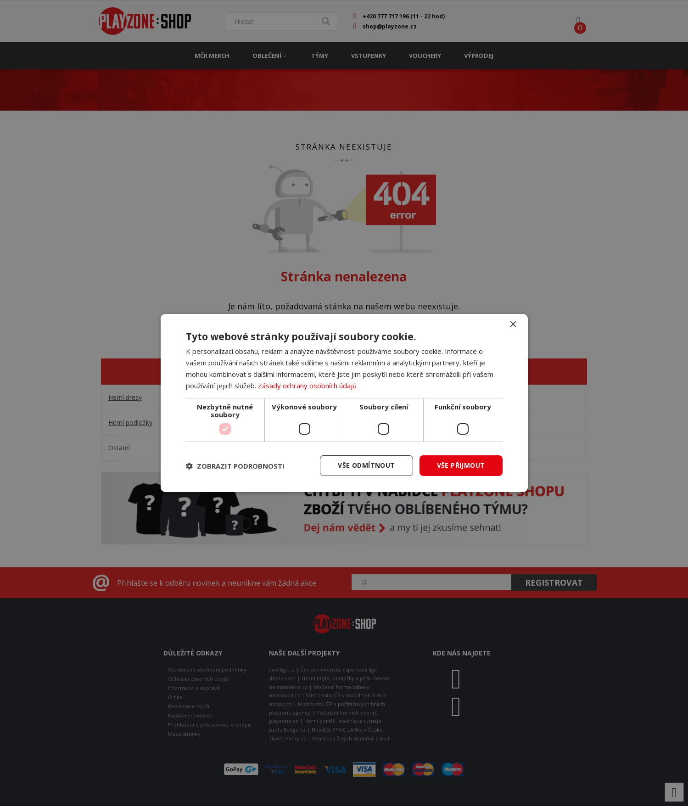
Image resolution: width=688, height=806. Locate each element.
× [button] (512, 324)
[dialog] (344, 403)
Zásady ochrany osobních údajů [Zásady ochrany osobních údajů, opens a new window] (307, 385)
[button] (235, 466)
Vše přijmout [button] (461, 465)
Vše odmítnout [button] (366, 465)
